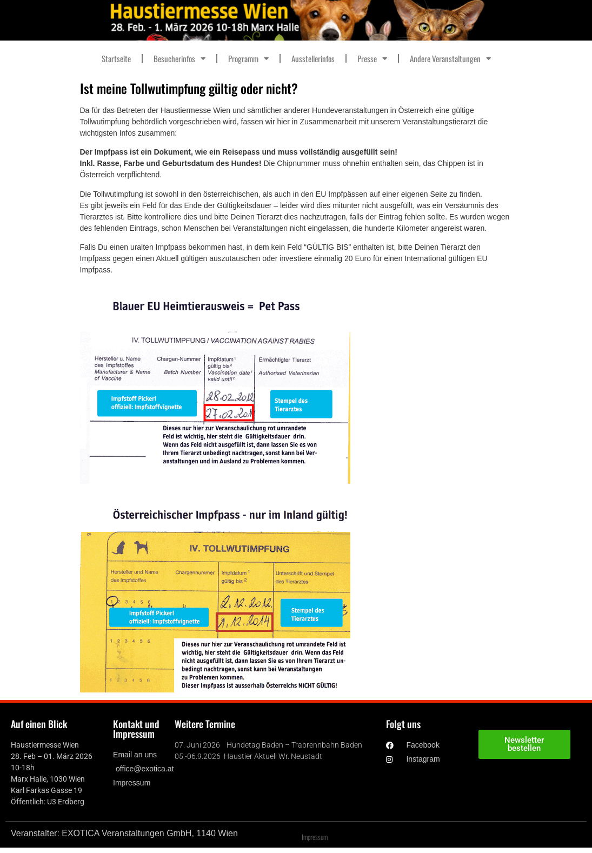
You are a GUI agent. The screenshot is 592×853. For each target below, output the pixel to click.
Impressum (315, 836)
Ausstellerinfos (313, 58)
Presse (372, 58)
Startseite (116, 58)
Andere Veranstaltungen (450, 58)
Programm (248, 58)
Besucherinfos (179, 58)
